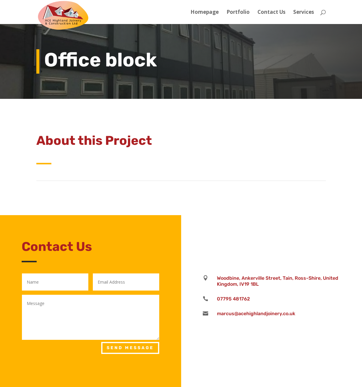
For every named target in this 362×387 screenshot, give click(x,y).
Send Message (130, 347)
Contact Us (271, 12)
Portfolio (238, 12)
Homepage (204, 12)
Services (303, 12)
